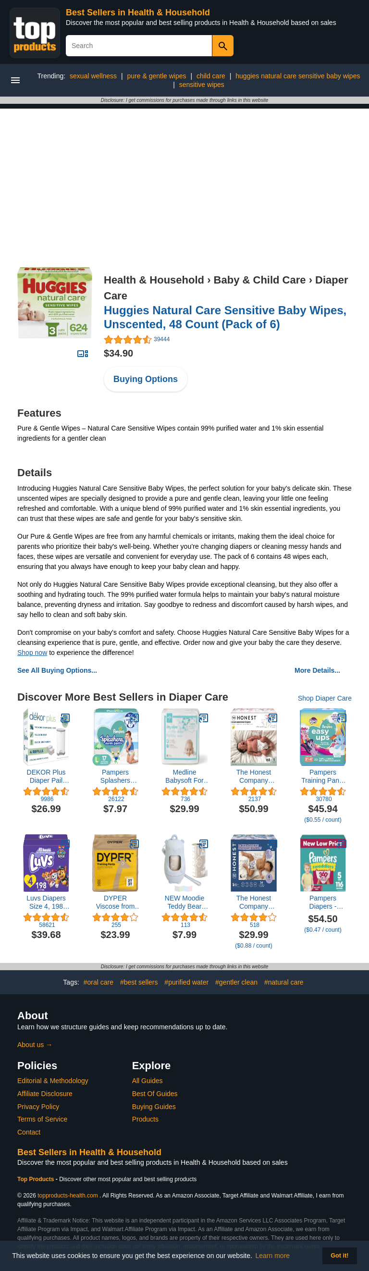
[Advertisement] (184, 176)
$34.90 (118, 353)
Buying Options (145, 379)
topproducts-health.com (67, 1195)
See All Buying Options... (57, 670)
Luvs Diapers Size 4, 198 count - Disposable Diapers (46, 902)
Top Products (36, 1179)
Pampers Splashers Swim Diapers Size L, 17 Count (115, 776)
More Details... (317, 670)
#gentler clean (236, 982)
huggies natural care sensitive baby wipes (297, 76)
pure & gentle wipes (156, 76)
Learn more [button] (273, 1255)
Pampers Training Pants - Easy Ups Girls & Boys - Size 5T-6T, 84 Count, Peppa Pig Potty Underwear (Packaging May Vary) (322, 776)
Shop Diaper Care (325, 698)
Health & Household (154, 280)
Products (145, 1119)
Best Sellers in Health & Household (138, 12)
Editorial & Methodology (52, 1081)
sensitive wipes (201, 84)
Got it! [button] (339, 1255)
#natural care (284, 982)
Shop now (32, 652)
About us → (34, 1045)
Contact (28, 1132)
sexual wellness (93, 76)
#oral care (98, 982)
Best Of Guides (155, 1094)
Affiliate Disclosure (45, 1094)
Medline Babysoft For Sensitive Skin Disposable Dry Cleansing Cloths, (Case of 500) (185, 776)
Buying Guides (154, 1107)
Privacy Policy (38, 1107)
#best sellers (139, 982)
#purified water (186, 982)
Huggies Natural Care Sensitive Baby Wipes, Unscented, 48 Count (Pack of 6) (225, 317)
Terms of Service (42, 1119)
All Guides (147, 1081)
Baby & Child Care (260, 280)
